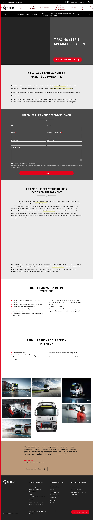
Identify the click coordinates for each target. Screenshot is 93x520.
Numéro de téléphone (54, 133)
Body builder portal (76, 489)
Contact (82, 2)
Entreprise (14, 140)
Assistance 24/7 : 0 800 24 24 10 (37, 512)
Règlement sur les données (36, 502)
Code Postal (51, 140)
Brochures (53, 497)
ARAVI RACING (57, 99)
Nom (12, 125)
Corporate (53, 489)
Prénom (49, 125)
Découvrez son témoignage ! (34, 469)
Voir (79, 14)
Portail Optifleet (54, 494)
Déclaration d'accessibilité (36, 504)
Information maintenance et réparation (78, 493)
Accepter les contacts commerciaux (25, 163)
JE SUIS (87, 8)
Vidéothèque (53, 502)
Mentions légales (33, 487)
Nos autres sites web (56, 482)
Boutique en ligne (54, 492)
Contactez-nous (78, 511)
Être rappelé (46, 173)
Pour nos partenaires (78, 482)
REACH (31, 499)
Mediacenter (53, 500)
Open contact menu (82, 2)
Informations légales (35, 482)
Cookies (31, 494)
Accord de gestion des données (37, 496)
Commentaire (15, 147)
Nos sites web (73, 2)
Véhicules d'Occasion (55, 487)
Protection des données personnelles (35, 490)
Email (13, 133)
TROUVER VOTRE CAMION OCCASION (66, 59)
